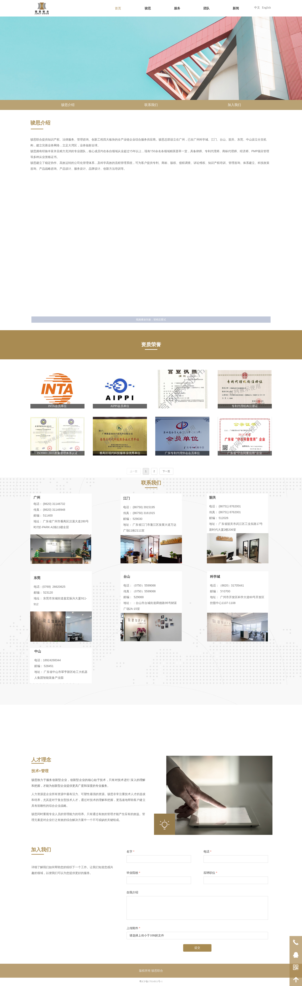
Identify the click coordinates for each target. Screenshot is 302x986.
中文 (257, 7)
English (266, 7)
